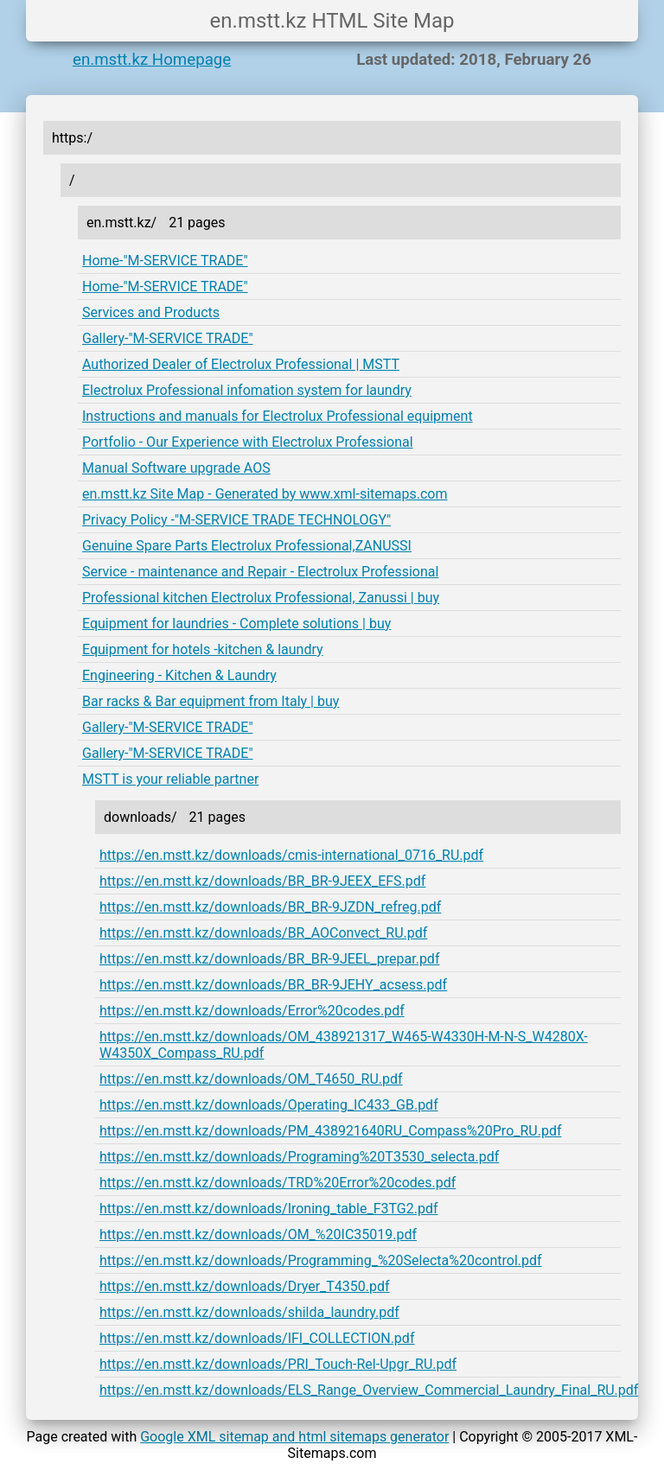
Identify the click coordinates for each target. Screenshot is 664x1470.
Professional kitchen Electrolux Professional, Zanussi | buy (260, 597)
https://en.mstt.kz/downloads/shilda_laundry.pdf (249, 1312)
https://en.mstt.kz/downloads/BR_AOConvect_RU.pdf (263, 933)
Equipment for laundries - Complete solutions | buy (236, 623)
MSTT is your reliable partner (170, 779)
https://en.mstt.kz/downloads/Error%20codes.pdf (252, 1010)
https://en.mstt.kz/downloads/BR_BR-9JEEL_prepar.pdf (269, 959)
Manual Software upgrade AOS (176, 468)
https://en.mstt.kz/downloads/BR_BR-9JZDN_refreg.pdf (270, 907)
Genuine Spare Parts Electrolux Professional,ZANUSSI (247, 546)
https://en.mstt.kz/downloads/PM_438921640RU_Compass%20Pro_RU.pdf (330, 1131)
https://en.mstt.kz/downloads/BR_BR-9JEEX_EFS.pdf (262, 881)
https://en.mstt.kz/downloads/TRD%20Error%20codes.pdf (277, 1182)
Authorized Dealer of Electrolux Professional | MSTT (240, 364)
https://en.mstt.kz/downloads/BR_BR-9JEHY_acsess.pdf (273, 985)
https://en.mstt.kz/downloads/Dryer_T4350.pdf (244, 1286)
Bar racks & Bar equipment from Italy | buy (210, 701)
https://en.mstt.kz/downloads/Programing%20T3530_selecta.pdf (299, 1157)
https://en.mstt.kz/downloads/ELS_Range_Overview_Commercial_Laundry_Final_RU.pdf (368, 1390)
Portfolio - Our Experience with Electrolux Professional (247, 442)
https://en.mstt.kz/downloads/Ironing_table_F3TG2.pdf (268, 1208)
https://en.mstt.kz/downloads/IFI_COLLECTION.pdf (256, 1338)
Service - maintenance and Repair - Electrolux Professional (260, 571)
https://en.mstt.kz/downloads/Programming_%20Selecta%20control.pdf (320, 1260)
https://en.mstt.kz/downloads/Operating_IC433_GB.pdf (268, 1105)
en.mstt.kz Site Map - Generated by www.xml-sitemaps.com (264, 494)
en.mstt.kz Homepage (152, 59)
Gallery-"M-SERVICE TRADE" (167, 338)
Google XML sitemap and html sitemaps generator (294, 1437)
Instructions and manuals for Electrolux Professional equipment (277, 416)
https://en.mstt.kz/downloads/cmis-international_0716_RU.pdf (291, 855)
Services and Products (151, 312)
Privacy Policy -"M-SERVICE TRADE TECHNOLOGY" (236, 520)
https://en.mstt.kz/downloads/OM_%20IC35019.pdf (258, 1234)
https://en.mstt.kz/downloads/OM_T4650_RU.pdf (251, 1079)
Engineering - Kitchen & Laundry (179, 675)
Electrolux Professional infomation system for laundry (247, 390)
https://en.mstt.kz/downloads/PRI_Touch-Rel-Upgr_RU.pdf (277, 1364)
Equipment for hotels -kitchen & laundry (202, 649)
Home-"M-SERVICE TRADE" (165, 260)
